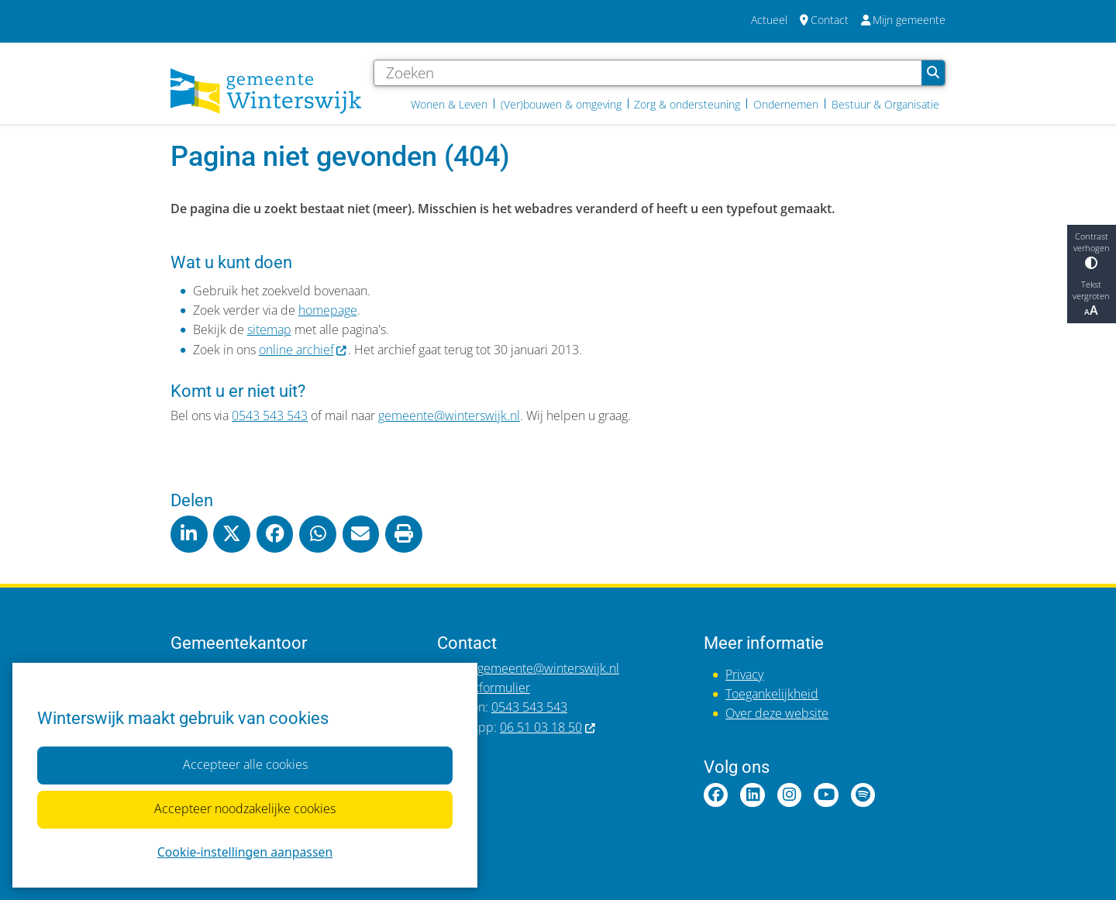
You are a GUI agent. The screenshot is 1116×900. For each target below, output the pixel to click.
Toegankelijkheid (771, 693)
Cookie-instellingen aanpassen (244, 851)
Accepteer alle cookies (244, 765)
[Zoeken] (647, 72)
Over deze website (776, 713)
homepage (327, 310)
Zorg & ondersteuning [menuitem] (687, 104)
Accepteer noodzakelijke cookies (245, 809)
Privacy (744, 674)
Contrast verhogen (1091, 249)
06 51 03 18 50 (548, 727)
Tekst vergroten (1091, 298)
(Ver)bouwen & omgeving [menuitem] (561, 104)
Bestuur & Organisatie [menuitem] (885, 104)
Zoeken (933, 73)
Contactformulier (483, 687)
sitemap (269, 329)
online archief (304, 349)
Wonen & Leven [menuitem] (449, 104)
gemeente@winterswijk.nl (449, 415)
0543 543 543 (270, 415)
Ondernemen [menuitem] (785, 104)
